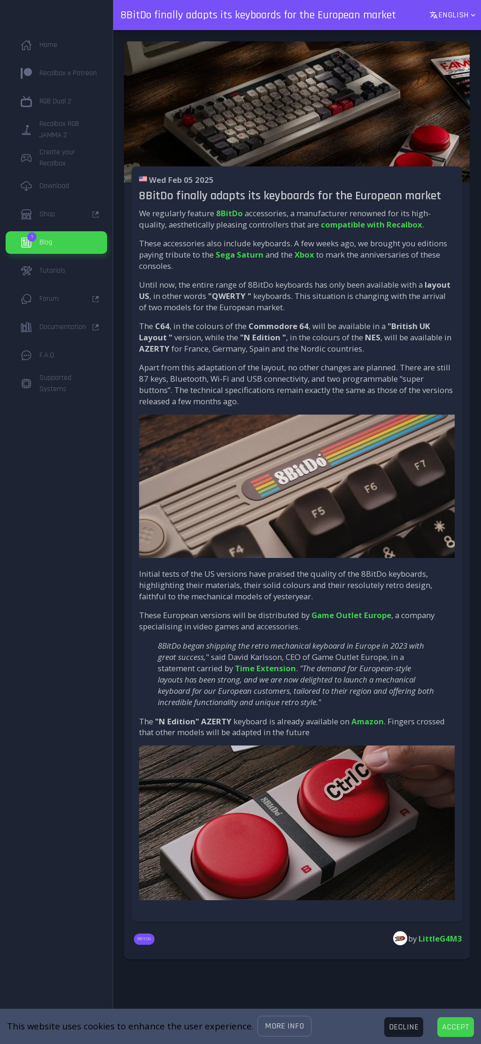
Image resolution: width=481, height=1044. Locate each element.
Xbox (304, 254)
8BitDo (229, 213)
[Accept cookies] (455, 1027)
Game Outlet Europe (351, 615)
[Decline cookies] (403, 1027)
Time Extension (265, 668)
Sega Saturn (240, 254)
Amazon (367, 721)
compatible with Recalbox (371, 224)
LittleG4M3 (440, 938)
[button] (284, 1026)
